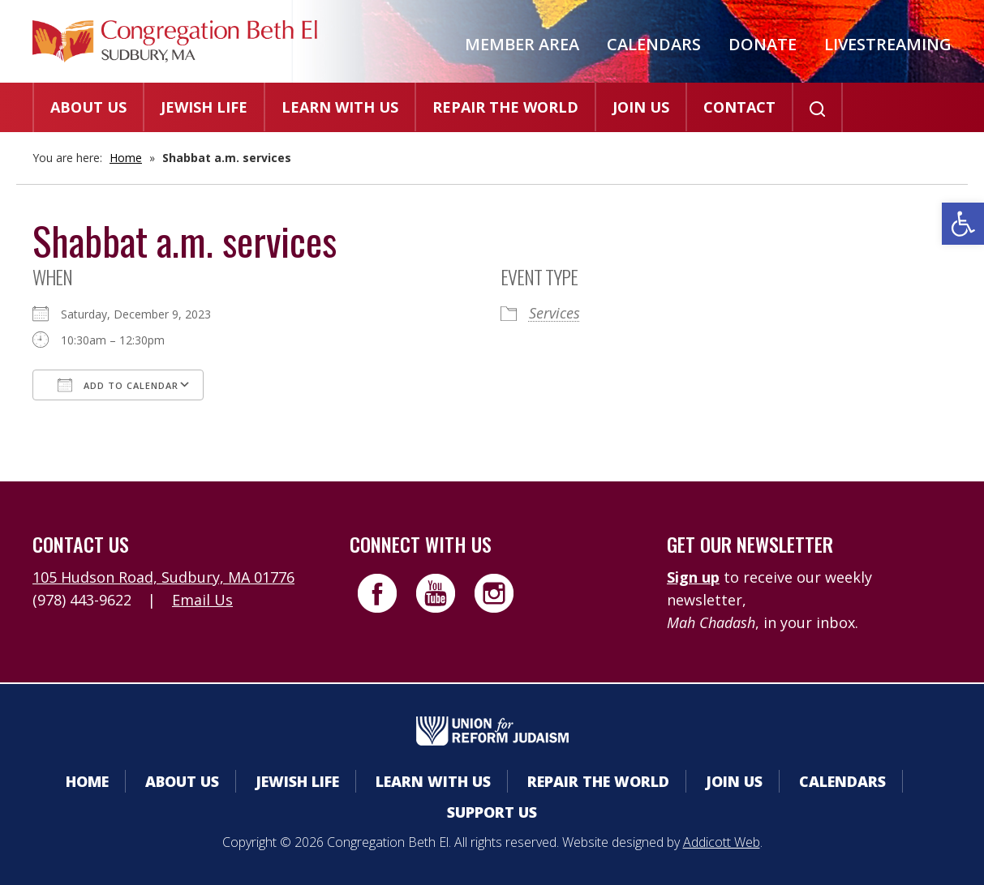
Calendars (654, 44)
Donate (762, 44)
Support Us (492, 812)
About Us (88, 107)
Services (554, 313)
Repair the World (505, 107)
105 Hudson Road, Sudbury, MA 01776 (163, 577)
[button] (963, 224)
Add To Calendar (118, 385)
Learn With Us (339, 107)
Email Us (202, 599)
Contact (739, 107)
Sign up (693, 577)
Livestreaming (888, 44)
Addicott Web (721, 842)
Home (126, 157)
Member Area (522, 44)
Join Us (640, 107)
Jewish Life (204, 107)
